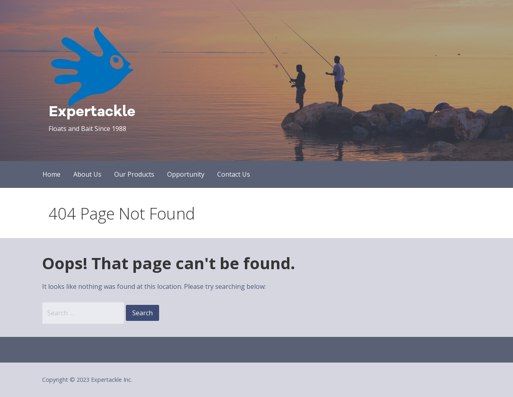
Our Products (134, 174)
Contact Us (233, 174)
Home (51, 174)
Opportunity (185, 174)
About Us (87, 174)
